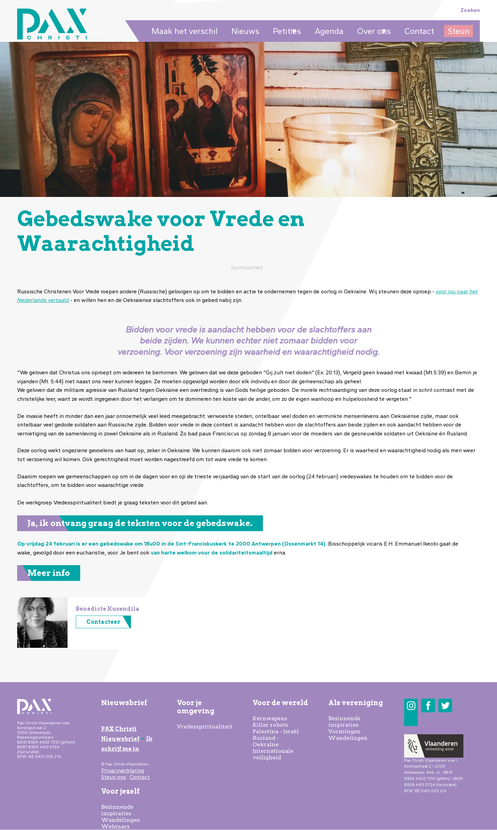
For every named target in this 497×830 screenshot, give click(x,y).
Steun (459, 31)
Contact (419, 31)
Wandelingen (120, 820)
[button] (42, 646)
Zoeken (470, 10)
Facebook (428, 705)
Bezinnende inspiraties (117, 810)
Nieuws (245, 31)
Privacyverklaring (122, 770)
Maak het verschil (184, 31)
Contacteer (103, 622)
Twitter (445, 705)
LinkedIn (411, 719)
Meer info (48, 573)
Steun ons (113, 777)
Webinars (115, 826)
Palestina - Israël (276, 731)
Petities (285, 31)
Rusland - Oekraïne (266, 741)
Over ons (372, 31)
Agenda (329, 31)
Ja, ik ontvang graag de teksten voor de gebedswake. (140, 523)
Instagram (411, 705)
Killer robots (270, 725)
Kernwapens (270, 718)
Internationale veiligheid (273, 754)
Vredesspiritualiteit (204, 726)
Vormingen (344, 731)
